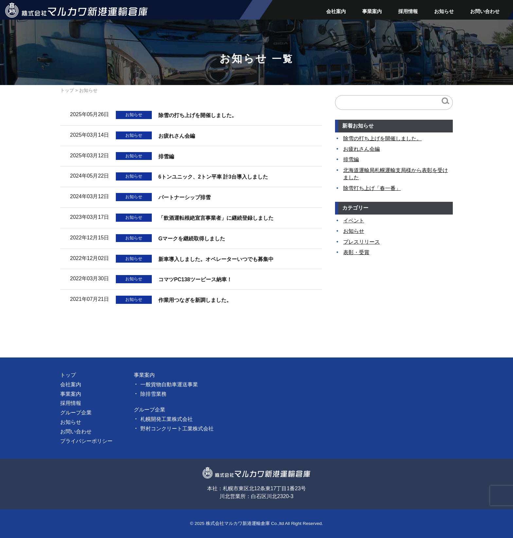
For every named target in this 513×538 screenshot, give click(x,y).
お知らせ (444, 11)
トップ (67, 90)
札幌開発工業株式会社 (166, 419)
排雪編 (351, 159)
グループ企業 (76, 412)
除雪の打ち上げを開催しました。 (382, 138)
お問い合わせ (485, 11)
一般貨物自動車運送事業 (169, 384)
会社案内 (336, 11)
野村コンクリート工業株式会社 (177, 428)
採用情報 (408, 11)
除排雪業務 (153, 394)
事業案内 (372, 11)
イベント (353, 220)
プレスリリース (361, 242)
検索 (445, 101)
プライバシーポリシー (86, 441)
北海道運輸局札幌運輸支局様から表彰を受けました (395, 173)
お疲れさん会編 (361, 149)
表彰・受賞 (356, 252)
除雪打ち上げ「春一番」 (372, 188)
